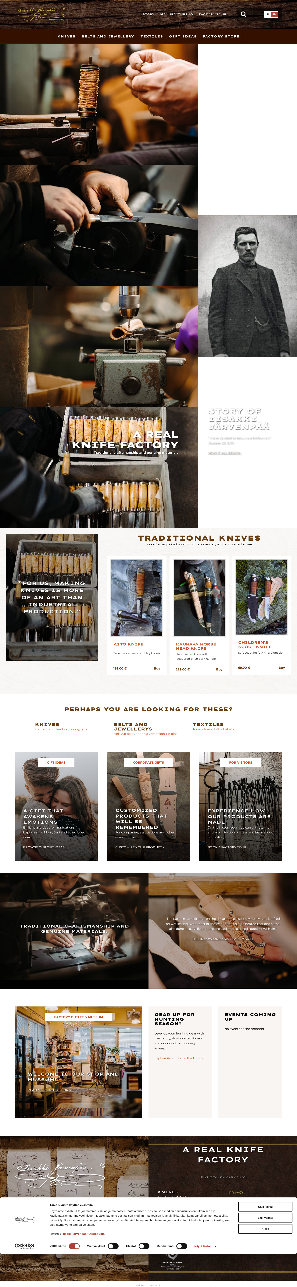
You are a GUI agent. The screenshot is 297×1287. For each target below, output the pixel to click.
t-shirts (228, 729)
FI (268, 14)
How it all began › (224, 453)
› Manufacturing (242, 1211)
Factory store (221, 36)
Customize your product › (139, 847)
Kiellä (265, 1262)
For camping (45, 729)
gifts (84, 729)
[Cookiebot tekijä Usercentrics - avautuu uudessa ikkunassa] (24, 1279)
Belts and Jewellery (107, 36)
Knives (66, 36)
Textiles (151, 36)
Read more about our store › (54, 1090)
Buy (157, 668)
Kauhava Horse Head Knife (196, 646)
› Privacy (235, 1192)
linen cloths (212, 729)
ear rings (142, 734)
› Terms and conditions (248, 1198)
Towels (198, 729)
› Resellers (237, 1217)
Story (148, 14)
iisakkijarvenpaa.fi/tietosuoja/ (84, 1267)
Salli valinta (265, 1251)
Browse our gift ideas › (44, 847)
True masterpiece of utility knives (136, 653)
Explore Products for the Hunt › (178, 1058)
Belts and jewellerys (133, 726)
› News (233, 1223)
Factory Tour (212, 14)
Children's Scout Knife (255, 644)
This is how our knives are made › (222, 939)
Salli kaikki (265, 1240)
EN (274, 14)
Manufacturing (176, 14)
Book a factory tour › (228, 847)
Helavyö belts (124, 734)
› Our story (237, 1205)
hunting (62, 729)
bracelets (158, 734)
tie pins (171, 734)
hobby (74, 729)
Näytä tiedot (202, 1279)
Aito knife (128, 644)
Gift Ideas (183, 36)
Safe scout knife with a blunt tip (260, 652)
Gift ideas (173, 1212)
